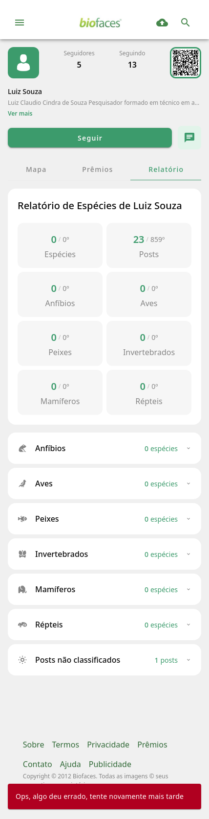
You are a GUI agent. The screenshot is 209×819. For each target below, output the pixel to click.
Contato (37, 764)
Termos (65, 744)
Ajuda (70, 764)
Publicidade (110, 764)
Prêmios (152, 744)
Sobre (33, 744)
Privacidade (108, 744)
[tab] (36, 169)
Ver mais (20, 113)
